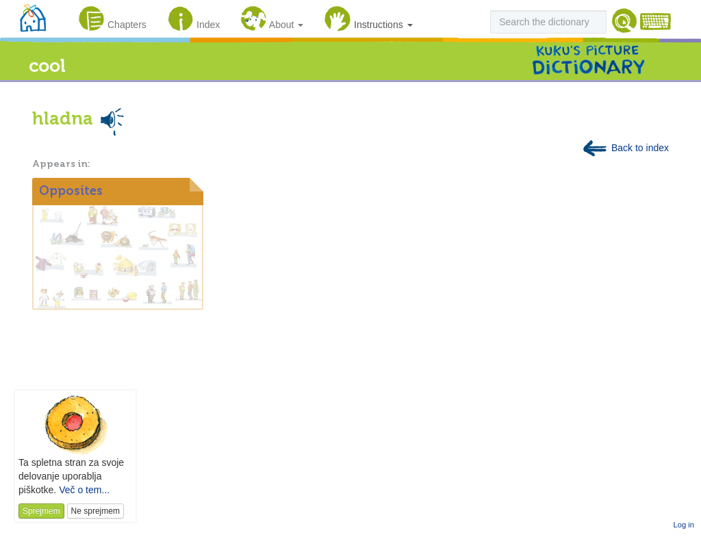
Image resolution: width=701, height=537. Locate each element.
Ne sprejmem (95, 511)
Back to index (625, 147)
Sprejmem (41, 511)
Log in (684, 525)
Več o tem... (84, 489)
